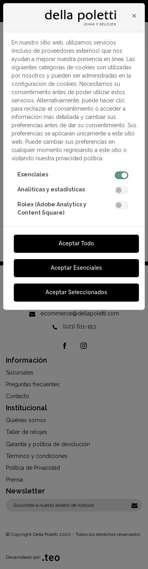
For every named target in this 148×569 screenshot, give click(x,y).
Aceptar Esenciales (76, 268)
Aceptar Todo (76, 243)
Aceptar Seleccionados (76, 292)
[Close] (134, 16)
